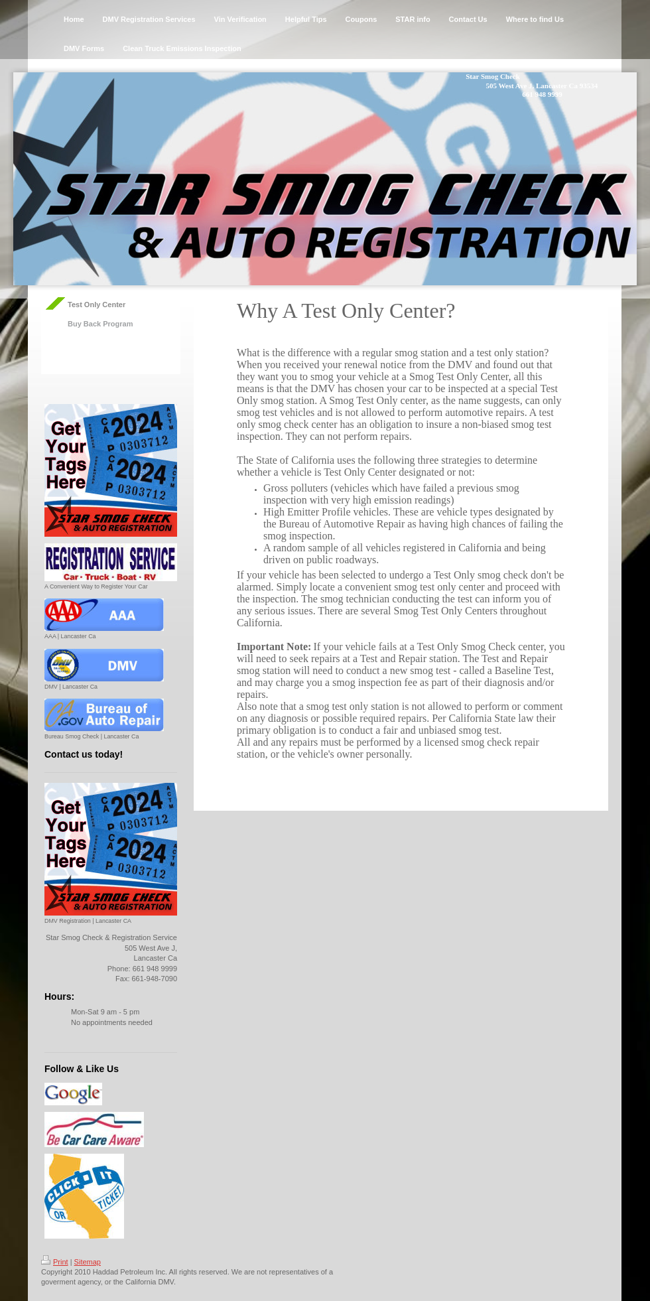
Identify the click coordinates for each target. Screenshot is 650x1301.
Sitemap (87, 1262)
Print (54, 1262)
